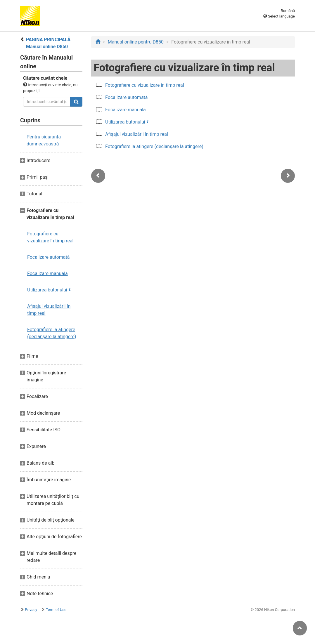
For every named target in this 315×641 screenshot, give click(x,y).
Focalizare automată (48, 257)
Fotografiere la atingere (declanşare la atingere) (51, 333)
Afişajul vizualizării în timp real (48, 309)
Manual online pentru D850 (136, 42)
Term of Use (56, 609)
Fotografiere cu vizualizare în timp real (50, 237)
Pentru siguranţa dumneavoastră (44, 140)
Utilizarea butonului (49, 290)
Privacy (31, 609)
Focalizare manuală (47, 273)
